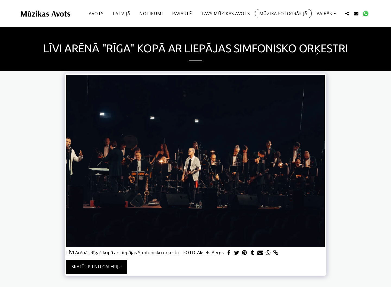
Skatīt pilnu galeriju (96, 266)
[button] (347, 13)
